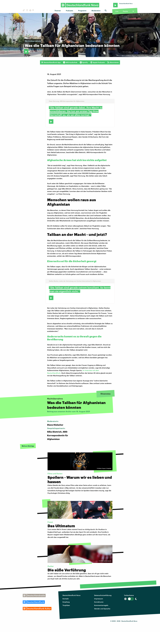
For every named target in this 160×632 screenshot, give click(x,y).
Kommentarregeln (101, 605)
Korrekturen (98, 602)
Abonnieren (113, 62)
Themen (57, 11)
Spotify (84, 62)
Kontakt (66, 599)
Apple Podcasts (97, 62)
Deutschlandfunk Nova (71, 595)
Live (116, 11)
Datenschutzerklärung (102, 595)
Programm (82, 11)
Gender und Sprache (102, 609)
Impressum (98, 599)
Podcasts (69, 11)
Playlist (125, 11)
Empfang (66, 602)
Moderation (96, 11)
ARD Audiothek (70, 62)
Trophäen (66, 605)
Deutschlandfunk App (51, 62)
